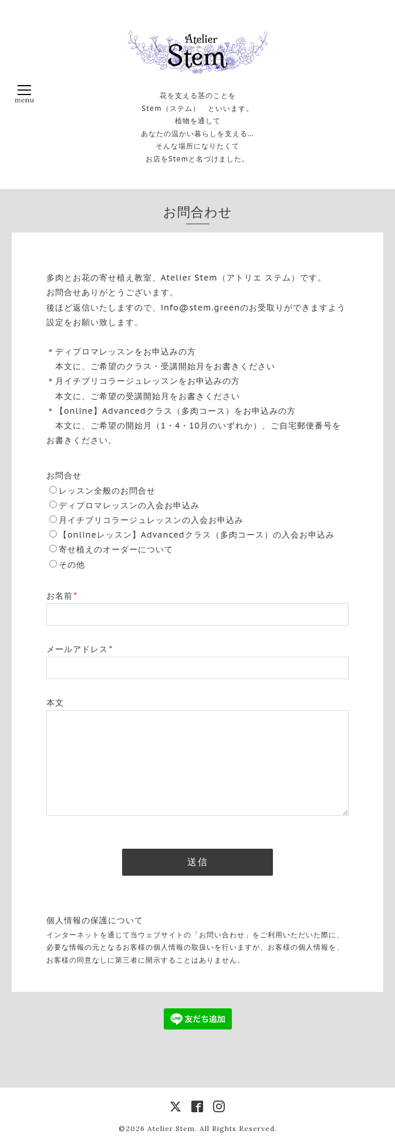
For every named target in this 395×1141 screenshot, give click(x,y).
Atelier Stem (171, 1128)
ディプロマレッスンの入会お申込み (129, 505)
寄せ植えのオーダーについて (116, 549)
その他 (72, 564)
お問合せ (64, 475)
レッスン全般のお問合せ (107, 490)
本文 (55, 702)
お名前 (61, 595)
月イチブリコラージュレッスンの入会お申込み (151, 520)
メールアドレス (79, 649)
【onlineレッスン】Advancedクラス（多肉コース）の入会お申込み (197, 534)
